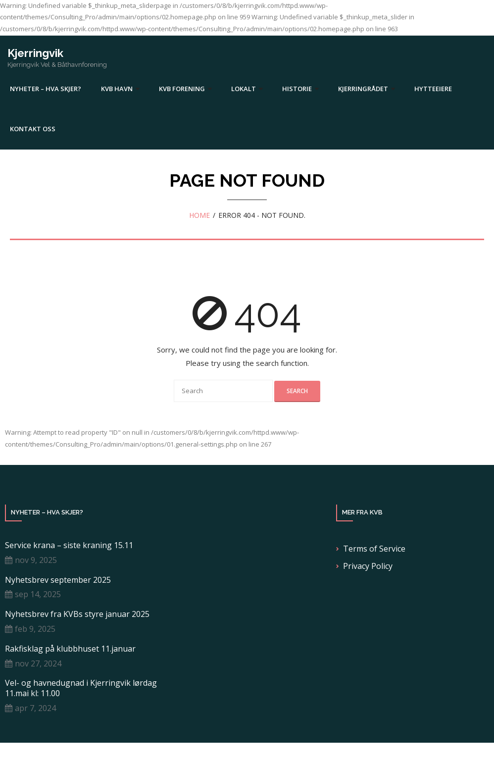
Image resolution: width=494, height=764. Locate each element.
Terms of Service (374, 548)
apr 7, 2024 (35, 708)
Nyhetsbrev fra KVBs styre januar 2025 (77, 614)
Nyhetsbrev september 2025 (58, 580)
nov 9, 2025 (36, 560)
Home (199, 215)
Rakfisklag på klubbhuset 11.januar (70, 649)
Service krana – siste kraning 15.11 (69, 545)
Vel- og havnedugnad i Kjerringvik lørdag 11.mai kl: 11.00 (81, 688)
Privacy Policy (368, 565)
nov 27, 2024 (38, 663)
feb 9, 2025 (35, 628)
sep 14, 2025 (38, 594)
